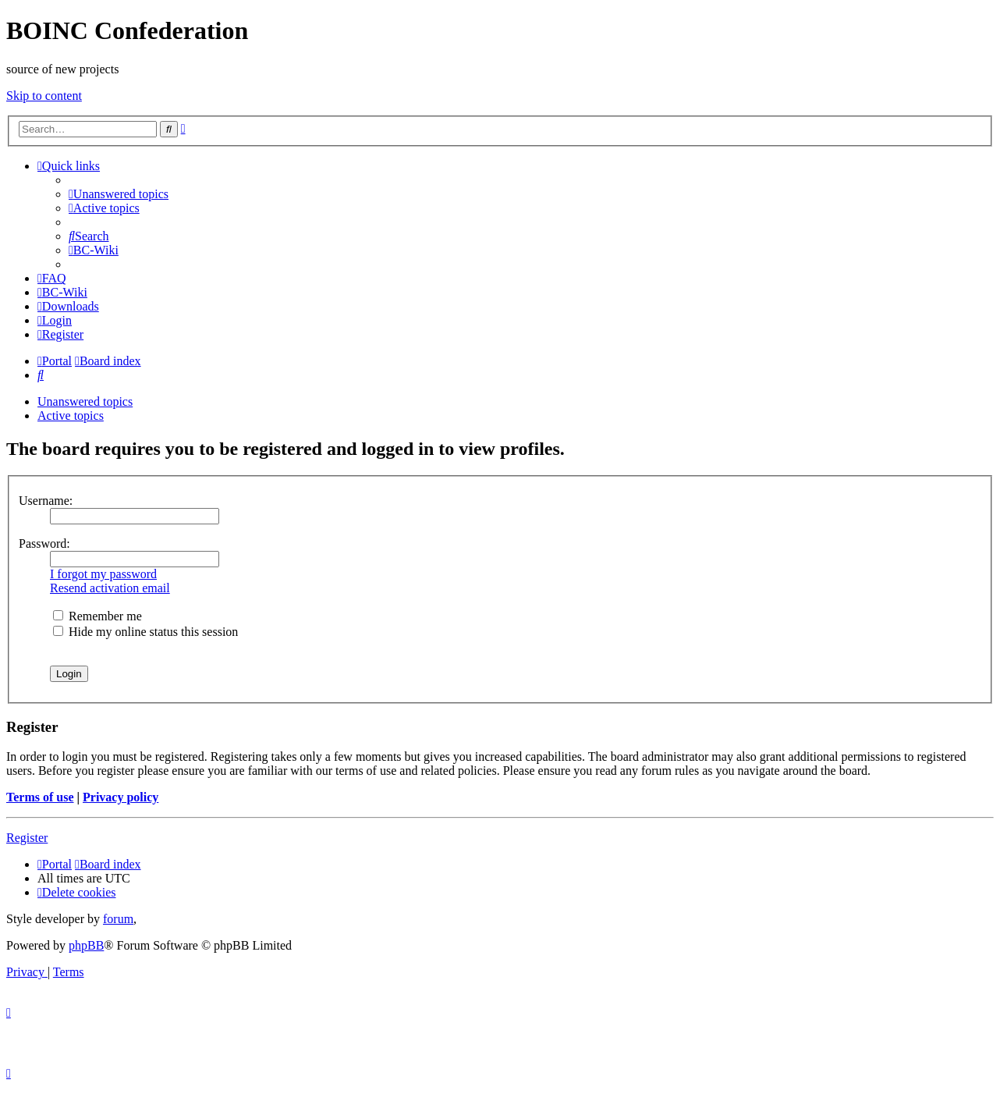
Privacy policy (120, 797)
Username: (46, 500)
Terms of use (40, 797)
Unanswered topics (85, 401)
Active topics (70, 415)
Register (27, 837)
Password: (44, 543)
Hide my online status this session (145, 631)
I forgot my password (103, 574)
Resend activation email (110, 588)
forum (118, 918)
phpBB (86, 945)
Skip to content (44, 95)
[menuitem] (118, 194)
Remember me (97, 616)
